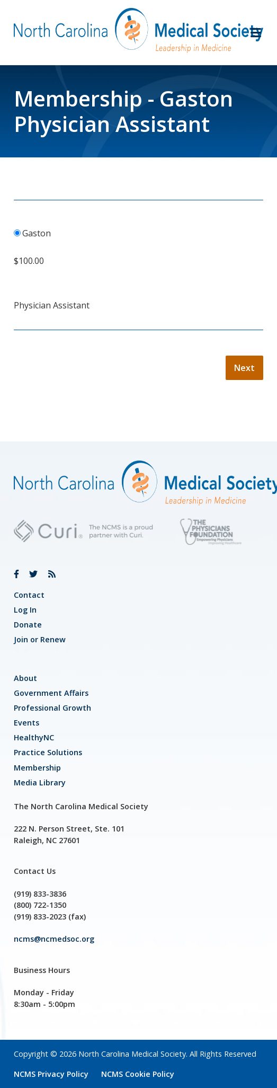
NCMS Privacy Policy (51, 1074)
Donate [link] (28, 625)
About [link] (25, 678)
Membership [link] (37, 768)
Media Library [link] (40, 782)
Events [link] (26, 723)
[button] (251, 32)
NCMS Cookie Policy (137, 1074)
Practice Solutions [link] (48, 752)
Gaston (36, 233)
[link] (16, 574)
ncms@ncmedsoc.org (54, 939)
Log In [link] (25, 610)
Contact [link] (29, 595)
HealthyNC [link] (34, 737)
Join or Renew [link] (40, 639)
